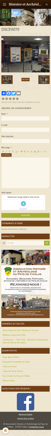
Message (5, 147)
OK (47, 243)
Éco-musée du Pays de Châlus (16, 376)
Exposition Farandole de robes (16, 362)
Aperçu (6, 155)
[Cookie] (5, 430)
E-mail (4, 125)
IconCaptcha (22, 209)
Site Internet (7, 136)
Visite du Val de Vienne (13, 371)
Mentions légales (25, 414)
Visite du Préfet (10, 366)
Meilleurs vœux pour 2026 (14, 335)
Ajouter (25, 215)
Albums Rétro (9, 380)
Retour (25, 80)
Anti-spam (6, 192)
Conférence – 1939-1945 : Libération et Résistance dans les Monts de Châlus (25, 341)
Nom (3, 114)
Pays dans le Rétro (11, 357)
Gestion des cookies (25, 418)
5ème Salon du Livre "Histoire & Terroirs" (21, 330)
